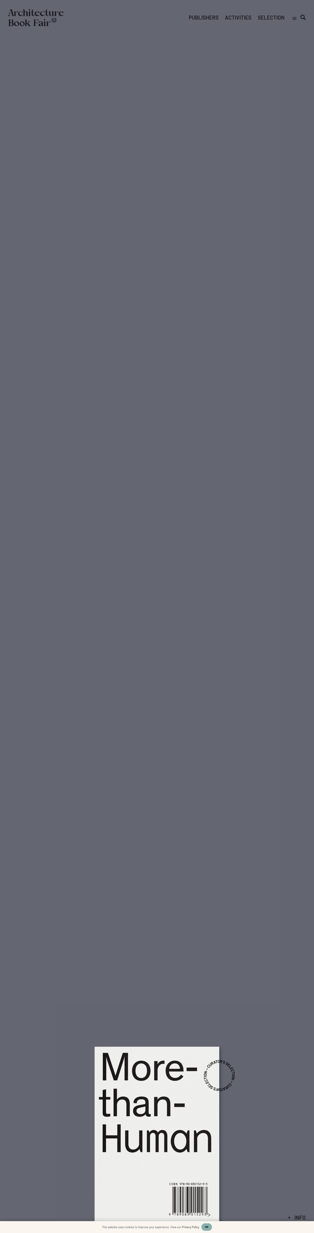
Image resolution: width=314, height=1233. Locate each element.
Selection (271, 17)
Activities (238, 17)
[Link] (36, 17)
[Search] (303, 17)
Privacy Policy (190, 1227)
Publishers (204, 17)
